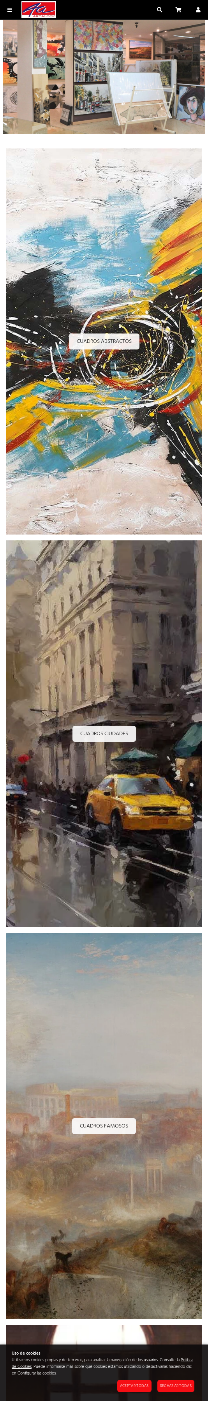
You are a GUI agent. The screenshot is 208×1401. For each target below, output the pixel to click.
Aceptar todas (134, 1386)
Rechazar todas (176, 1386)
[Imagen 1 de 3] (104, 78)
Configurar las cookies (37, 1373)
